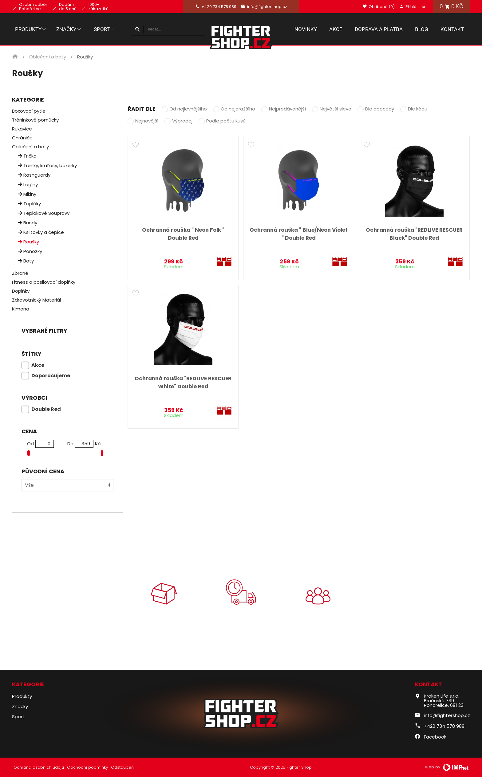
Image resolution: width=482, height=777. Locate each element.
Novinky (305, 29)
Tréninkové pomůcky (35, 120)
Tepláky (29, 203)
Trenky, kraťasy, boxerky (47, 165)
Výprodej (182, 121)
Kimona (20, 309)
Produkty (31, 29)
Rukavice (22, 129)
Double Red (46, 409)
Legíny (28, 184)
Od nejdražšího (238, 109)
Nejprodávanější (287, 109)
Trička (27, 156)
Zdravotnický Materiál (36, 300)
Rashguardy (34, 175)
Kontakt (452, 29)
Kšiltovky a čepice (41, 232)
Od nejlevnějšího (188, 109)
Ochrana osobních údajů (39, 767)
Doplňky (21, 291)
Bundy (27, 222)
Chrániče (22, 137)
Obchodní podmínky (87, 767)
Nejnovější (146, 121)
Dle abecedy (379, 109)
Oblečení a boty (47, 57)
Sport (104, 29)
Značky (69, 29)
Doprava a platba (379, 29)
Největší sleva (335, 109)
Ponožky (30, 251)
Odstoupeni (123, 767)
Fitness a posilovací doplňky (43, 282)
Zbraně (20, 273)
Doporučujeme (50, 375)
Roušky (28, 241)
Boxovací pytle (28, 111)
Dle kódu (417, 109)
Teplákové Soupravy (43, 213)
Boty (26, 261)
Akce (335, 29)
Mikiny (27, 194)
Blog (421, 29)
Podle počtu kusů (226, 121)
